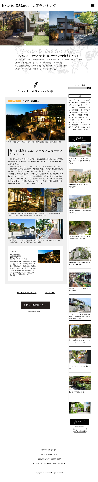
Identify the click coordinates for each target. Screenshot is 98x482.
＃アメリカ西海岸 (78, 117)
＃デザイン (83, 103)
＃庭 (80, 110)
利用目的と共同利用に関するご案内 (49, 459)
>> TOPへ (50, 293)
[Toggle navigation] (93, 5)
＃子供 (77, 127)
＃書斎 (86, 130)
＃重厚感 (75, 110)
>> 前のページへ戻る (26, 293)
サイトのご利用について (49, 454)
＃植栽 (83, 127)
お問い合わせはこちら (35, 305)
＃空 (73, 108)
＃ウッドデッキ (81, 108)
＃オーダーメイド (75, 100)
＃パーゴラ (83, 125)
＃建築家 (75, 103)
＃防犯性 (79, 115)
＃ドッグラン (80, 120)
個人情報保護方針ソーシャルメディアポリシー (49, 463)
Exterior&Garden (29, 5)
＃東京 (80, 130)
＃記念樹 (75, 125)
